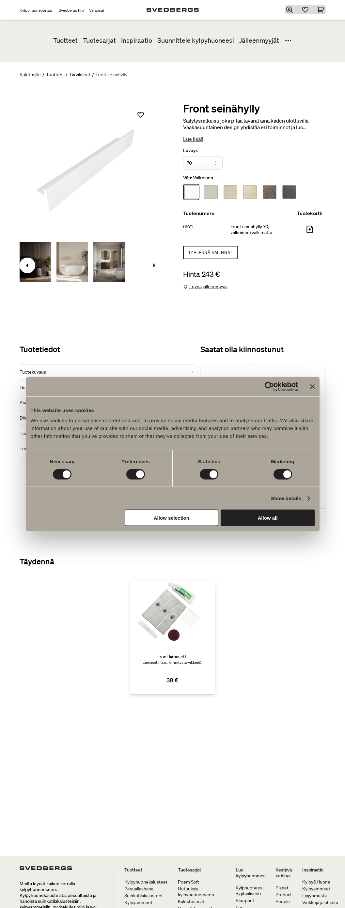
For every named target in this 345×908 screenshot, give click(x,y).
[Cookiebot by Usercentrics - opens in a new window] (269, 386)
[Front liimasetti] (172, 637)
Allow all (268, 518)
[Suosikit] (306, 10)
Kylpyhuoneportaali (37, 10)
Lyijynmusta (314, 896)
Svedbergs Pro (71, 10)
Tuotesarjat (99, 40)
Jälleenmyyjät (259, 40)
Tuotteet (65, 40)
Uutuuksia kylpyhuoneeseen (196, 892)
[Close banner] (312, 386)
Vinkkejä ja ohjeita (320, 902)
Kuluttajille (30, 75)
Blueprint (245, 900)
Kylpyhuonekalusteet (145, 882)
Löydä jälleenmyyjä (208, 287)
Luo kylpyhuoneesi (250, 873)
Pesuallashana (138, 889)
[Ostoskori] (322, 10)
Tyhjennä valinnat (210, 252)
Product (283, 895)
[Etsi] (290, 10)
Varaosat (96, 10)
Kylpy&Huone (316, 882)
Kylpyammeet (138, 902)
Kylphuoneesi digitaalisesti (249, 891)
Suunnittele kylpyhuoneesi (195, 40)
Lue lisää (193, 139)
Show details (286, 498)
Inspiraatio (136, 40)
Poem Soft (188, 882)
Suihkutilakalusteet (143, 896)
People (282, 901)
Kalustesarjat (191, 901)
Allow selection (171, 518)
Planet (282, 888)
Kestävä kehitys (283, 873)
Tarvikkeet (79, 75)
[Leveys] (203, 163)
